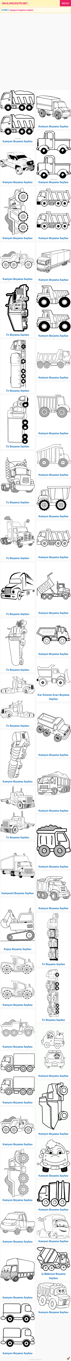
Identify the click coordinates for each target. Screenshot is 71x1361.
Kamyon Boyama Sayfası (18, 141)
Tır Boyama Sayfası (17, 334)
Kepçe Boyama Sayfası (17, 949)
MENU (65, 3)
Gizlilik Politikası (35, 1360)
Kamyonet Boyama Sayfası (17, 893)
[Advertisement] (35, 50)
